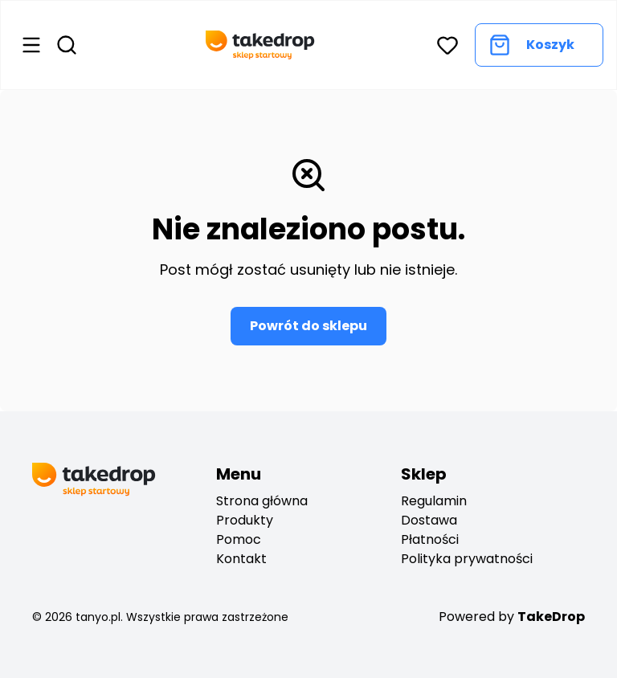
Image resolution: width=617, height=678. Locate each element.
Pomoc (238, 539)
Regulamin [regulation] (434, 501)
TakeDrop (551, 616)
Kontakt (241, 558)
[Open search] (66, 45)
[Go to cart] (539, 45)
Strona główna (262, 501)
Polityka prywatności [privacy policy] (467, 558)
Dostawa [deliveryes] (429, 520)
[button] (447, 45)
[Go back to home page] (260, 45)
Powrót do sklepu (308, 326)
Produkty (244, 520)
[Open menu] (31, 45)
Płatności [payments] (430, 539)
